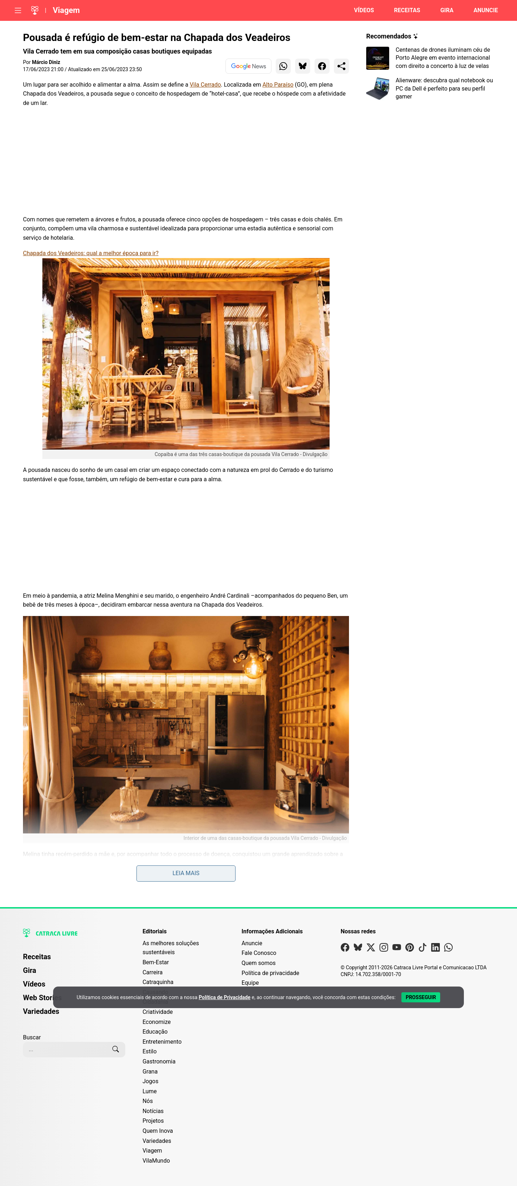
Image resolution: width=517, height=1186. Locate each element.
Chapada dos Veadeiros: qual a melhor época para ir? (90, 253)
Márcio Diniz (46, 62)
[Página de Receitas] (403, 10)
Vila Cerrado (205, 84)
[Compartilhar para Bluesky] (302, 66)
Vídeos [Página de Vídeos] (34, 984)
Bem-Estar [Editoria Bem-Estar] (156, 962)
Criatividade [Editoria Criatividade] (158, 1011)
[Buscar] (115, 1049)
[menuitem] (74, 960)
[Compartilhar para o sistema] (341, 66)
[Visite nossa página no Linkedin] (435, 949)
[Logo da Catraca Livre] (34, 10)
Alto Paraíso (277, 84)
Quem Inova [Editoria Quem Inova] (158, 1130)
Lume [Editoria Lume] (150, 1091)
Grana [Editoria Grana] (150, 1071)
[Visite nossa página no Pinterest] (409, 949)
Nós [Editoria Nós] (148, 1101)
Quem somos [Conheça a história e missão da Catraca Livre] (259, 963)
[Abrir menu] (18, 10)
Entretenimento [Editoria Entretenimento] (162, 1041)
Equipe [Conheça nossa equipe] (250, 982)
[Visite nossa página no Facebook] (345, 949)
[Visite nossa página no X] (371, 949)
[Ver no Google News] (248, 66)
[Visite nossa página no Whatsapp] (448, 949)
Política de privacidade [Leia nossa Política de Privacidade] (270, 973)
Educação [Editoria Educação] (155, 1031)
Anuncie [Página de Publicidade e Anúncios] (252, 943)
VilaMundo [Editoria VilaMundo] (156, 1160)
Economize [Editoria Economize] (157, 1022)
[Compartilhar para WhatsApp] (283, 66)
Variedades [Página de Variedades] (41, 1011)
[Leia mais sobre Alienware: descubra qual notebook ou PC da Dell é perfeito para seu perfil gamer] (430, 89)
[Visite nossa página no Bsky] (358, 949)
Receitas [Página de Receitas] (37, 956)
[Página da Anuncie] (481, 10)
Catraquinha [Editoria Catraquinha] (158, 982)
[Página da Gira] (442, 10)
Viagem (66, 10)
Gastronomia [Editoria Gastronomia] (159, 1061)
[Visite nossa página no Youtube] (396, 949)
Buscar (32, 1037)
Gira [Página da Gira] (29, 970)
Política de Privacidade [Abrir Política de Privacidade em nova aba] (224, 997)
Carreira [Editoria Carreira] (153, 972)
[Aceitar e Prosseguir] (421, 997)
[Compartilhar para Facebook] (322, 66)
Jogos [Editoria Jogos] (150, 1081)
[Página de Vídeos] (359, 10)
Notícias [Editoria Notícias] (153, 1111)
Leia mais (185, 873)
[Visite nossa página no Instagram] (383, 949)
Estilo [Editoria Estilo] (150, 1051)
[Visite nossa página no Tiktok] (422, 949)
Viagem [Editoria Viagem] (152, 1150)
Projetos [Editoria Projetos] (153, 1120)
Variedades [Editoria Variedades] (157, 1140)
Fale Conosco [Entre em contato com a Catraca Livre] (259, 953)
